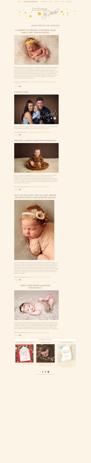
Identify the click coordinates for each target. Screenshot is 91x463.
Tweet (16, 86)
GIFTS (62, 1)
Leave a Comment (45, 132)
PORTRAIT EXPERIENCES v (31, 1)
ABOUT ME (69, 1)
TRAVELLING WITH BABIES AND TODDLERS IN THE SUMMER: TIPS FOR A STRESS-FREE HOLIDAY (66, 365)
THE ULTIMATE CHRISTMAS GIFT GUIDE (24, 363)
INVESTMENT (44, 1)
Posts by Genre (31, 81)
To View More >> (31, 78)
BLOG (50, 1)
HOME (19, 1)
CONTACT (56, 1)
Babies (37, 81)
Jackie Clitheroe (45, 81)
